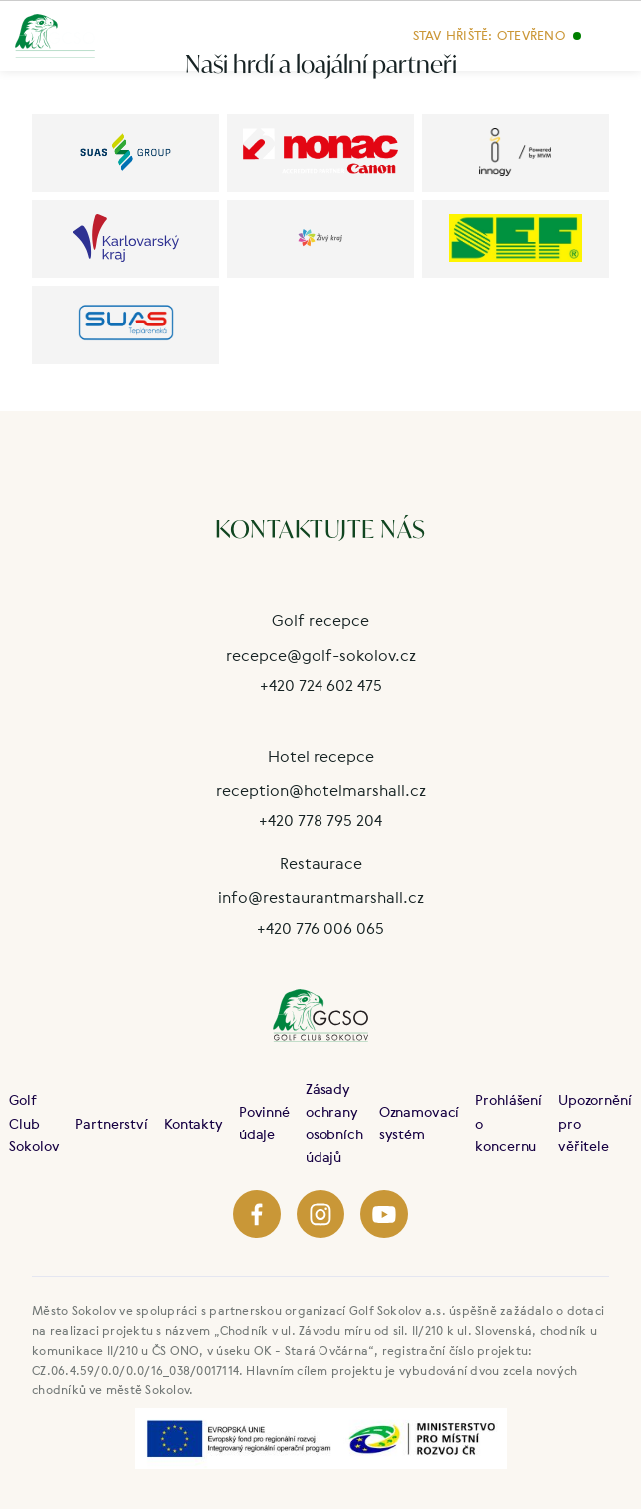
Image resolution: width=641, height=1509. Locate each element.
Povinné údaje (264, 1122)
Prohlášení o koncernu (508, 1122)
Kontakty (193, 1123)
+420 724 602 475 (321, 685)
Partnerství (111, 1123)
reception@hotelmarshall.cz (321, 790)
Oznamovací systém (419, 1122)
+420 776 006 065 (320, 928)
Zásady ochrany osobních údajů (334, 1122)
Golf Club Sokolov (34, 1122)
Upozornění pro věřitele (595, 1122)
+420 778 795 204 (320, 820)
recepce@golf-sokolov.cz (321, 655)
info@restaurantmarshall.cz (321, 897)
